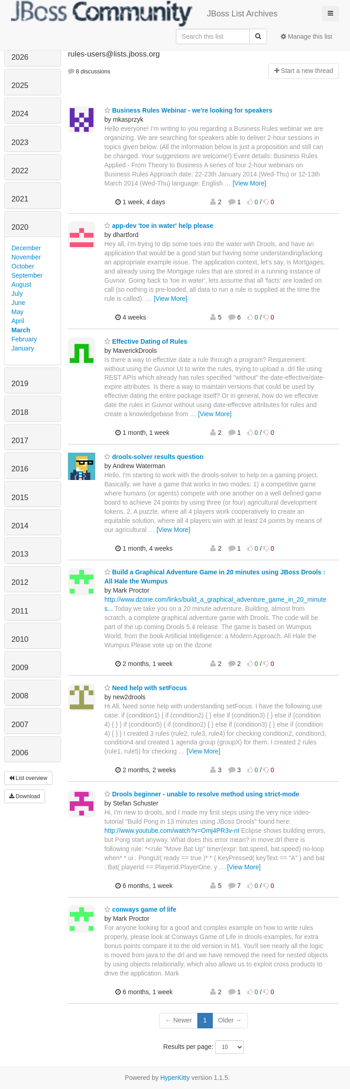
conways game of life (140, 909)
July (17, 293)
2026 (19, 57)
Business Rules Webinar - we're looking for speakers (188, 110)
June (18, 302)
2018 (19, 412)
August (21, 284)
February (24, 339)
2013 (19, 554)
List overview (28, 778)
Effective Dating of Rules (145, 341)
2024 (19, 113)
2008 (19, 696)
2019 (19, 383)
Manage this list (306, 36)
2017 (19, 440)
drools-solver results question (154, 456)
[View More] (249, 183)
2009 (19, 667)
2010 (19, 639)
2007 (19, 724)
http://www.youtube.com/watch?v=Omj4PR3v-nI (171, 830)
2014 (19, 525)
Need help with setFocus (145, 688)
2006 (19, 752)
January (22, 348)
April (17, 321)
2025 (19, 85)
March (20, 330)
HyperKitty (175, 1077)
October (22, 266)
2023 (19, 142)
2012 (19, 582)
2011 (19, 611)
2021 (19, 199)
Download (24, 796)
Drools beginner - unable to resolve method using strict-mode (201, 794)
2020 (19, 227)
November (26, 257)
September (26, 275)
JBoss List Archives (144, 13)
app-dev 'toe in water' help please (158, 225)
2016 (19, 469)
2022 (19, 170)
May (17, 311)
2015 (19, 497)
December (26, 248)
